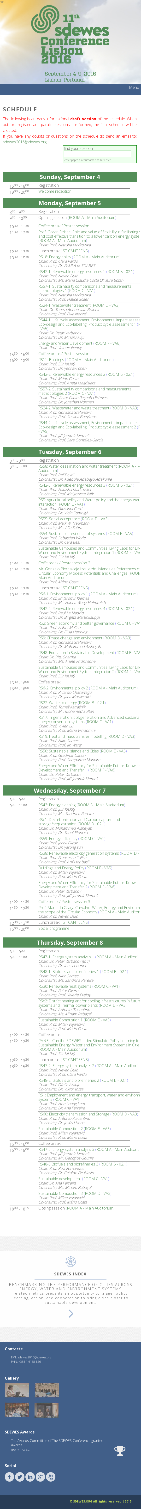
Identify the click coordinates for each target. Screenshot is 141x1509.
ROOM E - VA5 (119, 533)
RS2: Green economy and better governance (76, 622)
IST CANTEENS (75, 250)
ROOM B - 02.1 (120, 271)
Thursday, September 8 (70, 942)
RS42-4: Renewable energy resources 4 (71, 608)
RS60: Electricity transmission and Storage (73, 1113)
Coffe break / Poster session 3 (64, 901)
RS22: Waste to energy (57, 702)
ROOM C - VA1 (81, 290)
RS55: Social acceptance (59, 518)
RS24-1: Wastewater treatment (64, 304)
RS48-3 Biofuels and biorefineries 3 (68, 1163)
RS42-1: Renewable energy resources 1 (71, 271)
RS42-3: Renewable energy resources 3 (71, 484)
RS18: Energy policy (54, 256)
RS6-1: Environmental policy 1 (63, 593)
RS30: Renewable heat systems (64, 985)
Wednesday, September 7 (70, 790)
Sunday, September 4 (70, 176)
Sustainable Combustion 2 (60, 1128)
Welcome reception (54, 190)
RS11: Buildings (51, 359)
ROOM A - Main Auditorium (92, 217)
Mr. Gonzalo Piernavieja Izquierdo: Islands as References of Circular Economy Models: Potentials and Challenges (89, 570)
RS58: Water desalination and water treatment (77, 465)
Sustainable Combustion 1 (60, 1019)
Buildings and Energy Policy (61, 867)
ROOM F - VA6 (106, 342)
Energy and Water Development (65, 342)
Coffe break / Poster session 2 (64, 562)
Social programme (53, 927)
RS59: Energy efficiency (57, 838)
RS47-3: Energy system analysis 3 (66, 1149)
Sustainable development (59, 1178)
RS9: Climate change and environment (70, 637)
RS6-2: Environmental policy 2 (63, 687)
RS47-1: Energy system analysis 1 (66, 956)
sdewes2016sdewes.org (25, 142)
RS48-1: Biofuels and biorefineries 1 (68, 971)
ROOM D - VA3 (105, 304)
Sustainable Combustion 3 (60, 1193)
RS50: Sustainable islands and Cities (68, 750)
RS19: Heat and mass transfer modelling (72, 736)
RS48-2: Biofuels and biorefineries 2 (68, 1079)
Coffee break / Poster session (63, 225)
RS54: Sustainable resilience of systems (71, 533)
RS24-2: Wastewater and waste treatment (73, 407)
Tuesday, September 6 (69, 451)
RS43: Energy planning (57, 804)
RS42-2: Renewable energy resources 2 (71, 373)
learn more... (20, 1448)
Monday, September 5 (70, 202)
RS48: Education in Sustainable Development (76, 652)
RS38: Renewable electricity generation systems (78, 852)
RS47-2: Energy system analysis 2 (66, 1065)
